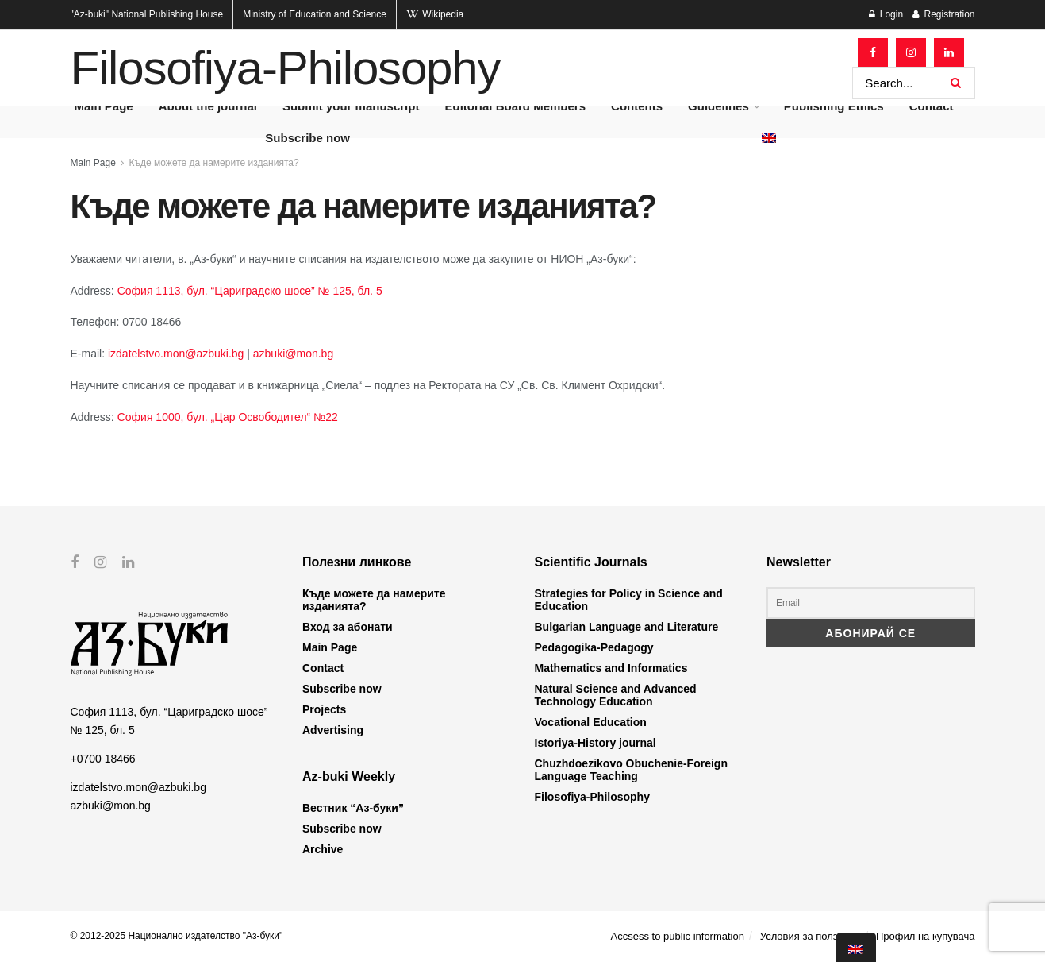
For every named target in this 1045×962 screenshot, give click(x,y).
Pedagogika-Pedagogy (594, 647)
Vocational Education (591, 722)
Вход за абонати (347, 626)
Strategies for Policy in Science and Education (629, 599)
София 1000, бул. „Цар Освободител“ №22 (227, 417)
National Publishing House (147, 14)
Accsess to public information (677, 936)
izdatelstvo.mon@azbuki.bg (177, 353)
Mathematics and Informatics (611, 668)
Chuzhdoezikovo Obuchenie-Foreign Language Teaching (631, 769)
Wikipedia (434, 14)
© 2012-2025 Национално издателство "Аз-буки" (177, 935)
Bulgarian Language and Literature (627, 626)
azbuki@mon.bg (293, 353)
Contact (323, 668)
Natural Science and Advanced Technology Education (616, 695)
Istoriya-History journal (595, 742)
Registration (943, 14)
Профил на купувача (925, 936)
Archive (322, 849)
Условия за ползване (810, 936)
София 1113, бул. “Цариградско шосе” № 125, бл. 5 (249, 290)
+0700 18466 (103, 758)
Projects (324, 709)
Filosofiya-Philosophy (286, 68)
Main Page (93, 162)
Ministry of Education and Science (314, 14)
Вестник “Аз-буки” (353, 808)
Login (886, 14)
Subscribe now (307, 138)
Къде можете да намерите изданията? (214, 162)
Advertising (332, 730)
